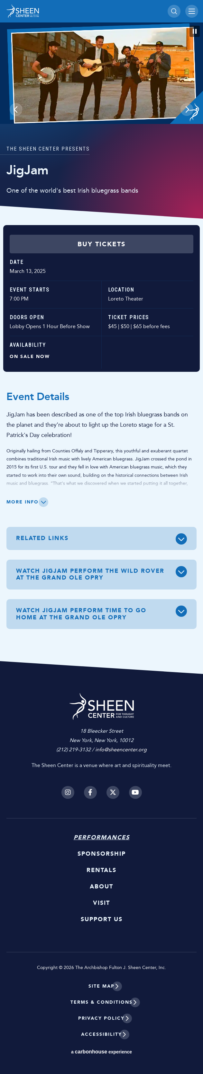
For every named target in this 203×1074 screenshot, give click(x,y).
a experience (101, 1051)
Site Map (101, 986)
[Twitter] (112, 792)
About (101, 886)
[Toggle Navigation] (191, 11)
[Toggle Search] (174, 11)
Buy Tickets (101, 244)
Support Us (102, 919)
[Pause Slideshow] (194, 31)
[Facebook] (90, 792)
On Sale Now (30, 356)
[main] (101, 337)
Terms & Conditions (101, 1002)
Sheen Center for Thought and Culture (51, 11)
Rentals (101, 870)
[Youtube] (135, 792)
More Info (22, 502)
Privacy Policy (101, 1018)
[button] (16, 109)
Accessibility (101, 1034)
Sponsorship (102, 853)
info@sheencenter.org (121, 750)
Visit (101, 902)
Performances (102, 837)
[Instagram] (67, 792)
